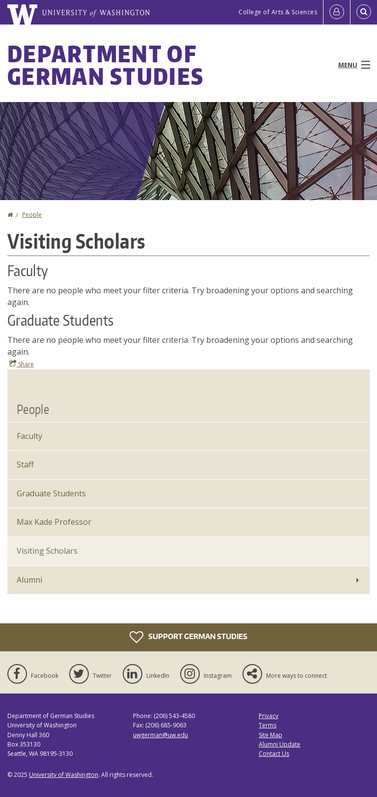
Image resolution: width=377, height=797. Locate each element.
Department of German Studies (105, 64)
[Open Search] (363, 12)
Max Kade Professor (54, 521)
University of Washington (63, 775)
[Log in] (336, 12)
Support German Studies (188, 637)
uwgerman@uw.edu (160, 735)
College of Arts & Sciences (278, 12)
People (32, 214)
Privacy (268, 716)
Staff (25, 464)
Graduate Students (51, 493)
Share (21, 364)
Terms (267, 725)
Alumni (29, 579)
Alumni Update (279, 744)
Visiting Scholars (47, 550)
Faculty (29, 436)
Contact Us (274, 753)
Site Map (270, 735)
